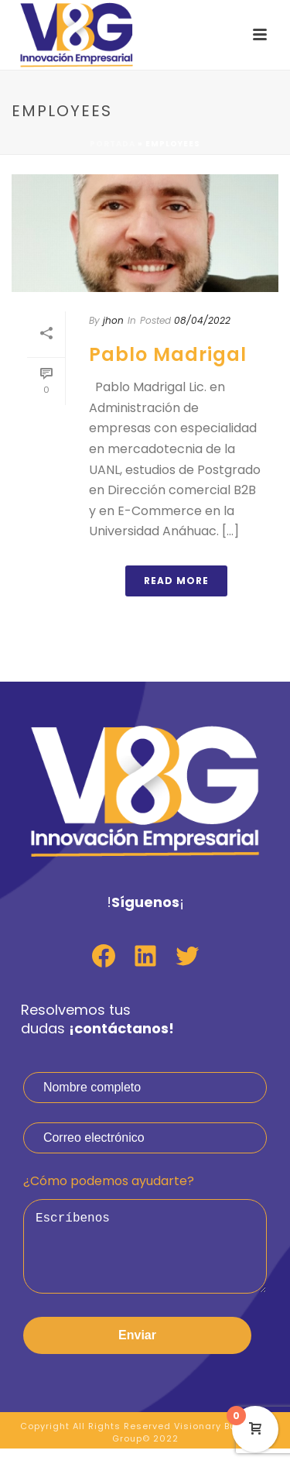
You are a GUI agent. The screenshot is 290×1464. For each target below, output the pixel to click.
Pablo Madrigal (168, 354)
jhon (113, 320)
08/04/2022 (202, 320)
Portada (112, 143)
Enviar (137, 1350)
